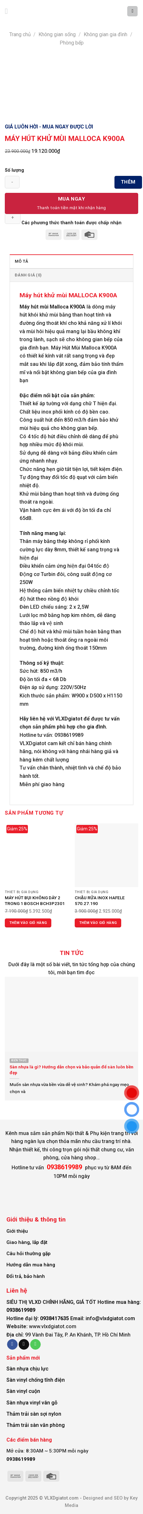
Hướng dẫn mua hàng (30, 1265)
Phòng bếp (72, 43)
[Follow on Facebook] (12, 1344)
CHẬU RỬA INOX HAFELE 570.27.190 (100, 900)
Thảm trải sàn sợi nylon (33, 1414)
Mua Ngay (71, 199)
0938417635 (54, 1318)
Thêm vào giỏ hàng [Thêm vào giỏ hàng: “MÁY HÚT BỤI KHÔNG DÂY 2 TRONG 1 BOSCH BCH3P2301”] (28, 923)
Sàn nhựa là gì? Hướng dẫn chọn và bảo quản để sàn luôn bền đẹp (71, 1069)
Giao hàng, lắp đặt (26, 1242)
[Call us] (35, 1344)
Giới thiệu (17, 1231)
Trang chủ (20, 34)
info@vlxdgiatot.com (110, 1318)
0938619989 (20, 1310)
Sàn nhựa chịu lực (27, 1369)
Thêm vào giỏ (128, 184)
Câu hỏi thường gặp (28, 1253)
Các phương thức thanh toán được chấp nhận (71, 223)
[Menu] (9, 11)
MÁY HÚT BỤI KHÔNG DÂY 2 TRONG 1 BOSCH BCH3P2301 (35, 900)
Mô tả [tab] (21, 261)
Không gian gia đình (105, 34)
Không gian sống (57, 34)
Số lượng (14, 170)
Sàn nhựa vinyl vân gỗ (31, 1403)
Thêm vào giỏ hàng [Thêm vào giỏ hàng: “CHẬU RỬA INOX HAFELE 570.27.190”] (98, 923)
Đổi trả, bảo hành (25, 1276)
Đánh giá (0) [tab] (28, 275)
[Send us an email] (24, 1344)
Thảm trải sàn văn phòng (35, 1425)
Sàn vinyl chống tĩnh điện (35, 1380)
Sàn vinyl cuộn (23, 1391)
